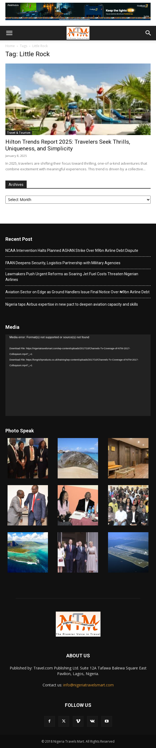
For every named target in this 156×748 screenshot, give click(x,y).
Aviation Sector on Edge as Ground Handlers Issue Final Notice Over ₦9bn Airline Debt (77, 292)
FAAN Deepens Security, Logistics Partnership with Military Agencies (62, 263)
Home (10, 46)
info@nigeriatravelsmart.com (88, 684)
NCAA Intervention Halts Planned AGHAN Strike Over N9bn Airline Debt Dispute (71, 250)
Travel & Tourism (18, 133)
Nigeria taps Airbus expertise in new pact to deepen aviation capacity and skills (71, 304)
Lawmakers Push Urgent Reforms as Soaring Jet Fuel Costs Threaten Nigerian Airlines (71, 277)
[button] (9, 33)
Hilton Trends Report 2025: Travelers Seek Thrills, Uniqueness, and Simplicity (67, 145)
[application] (78, 375)
